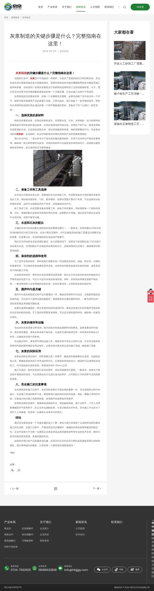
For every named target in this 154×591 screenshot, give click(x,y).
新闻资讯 (80, 7)
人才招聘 (94, 7)
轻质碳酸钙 (27, 528)
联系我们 (109, 7)
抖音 (119, 569)
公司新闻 (80, 528)
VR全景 (140, 7)
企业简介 (44, 528)
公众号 (102, 569)
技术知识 (26, 17)
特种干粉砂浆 (11, 547)
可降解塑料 (27, 541)
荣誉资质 (44, 541)
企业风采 (44, 534)
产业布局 (52, 7)
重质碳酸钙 (10, 541)
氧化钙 (7, 528)
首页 (40, 7)
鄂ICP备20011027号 (13, 587)
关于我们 (66, 7)
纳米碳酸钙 (27, 534)
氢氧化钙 (8, 534)
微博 (134, 569)
